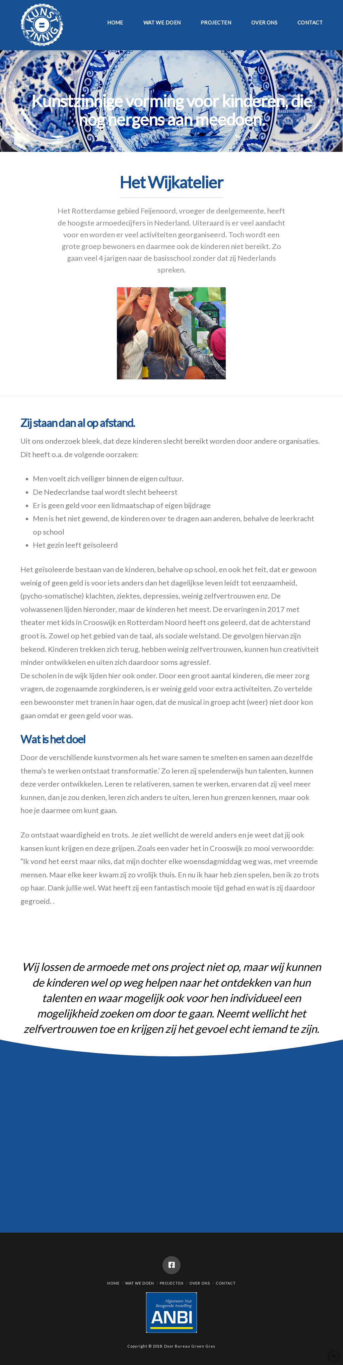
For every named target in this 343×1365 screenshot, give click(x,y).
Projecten (172, 1283)
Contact (226, 1283)
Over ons (199, 1283)
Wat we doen (139, 1283)
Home (113, 1283)
